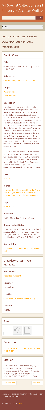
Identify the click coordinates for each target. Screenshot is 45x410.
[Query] (22, 18)
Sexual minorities (9, 96)
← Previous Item (9, 383)
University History (10, 92)
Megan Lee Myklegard (12, 276)
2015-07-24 (8, 179)
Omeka (20, 403)
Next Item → (37, 383)
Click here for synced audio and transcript (19, 80)
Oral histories (8, 207)
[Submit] (41, 18)
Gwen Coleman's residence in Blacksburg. (19, 299)
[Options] (37, 18)
